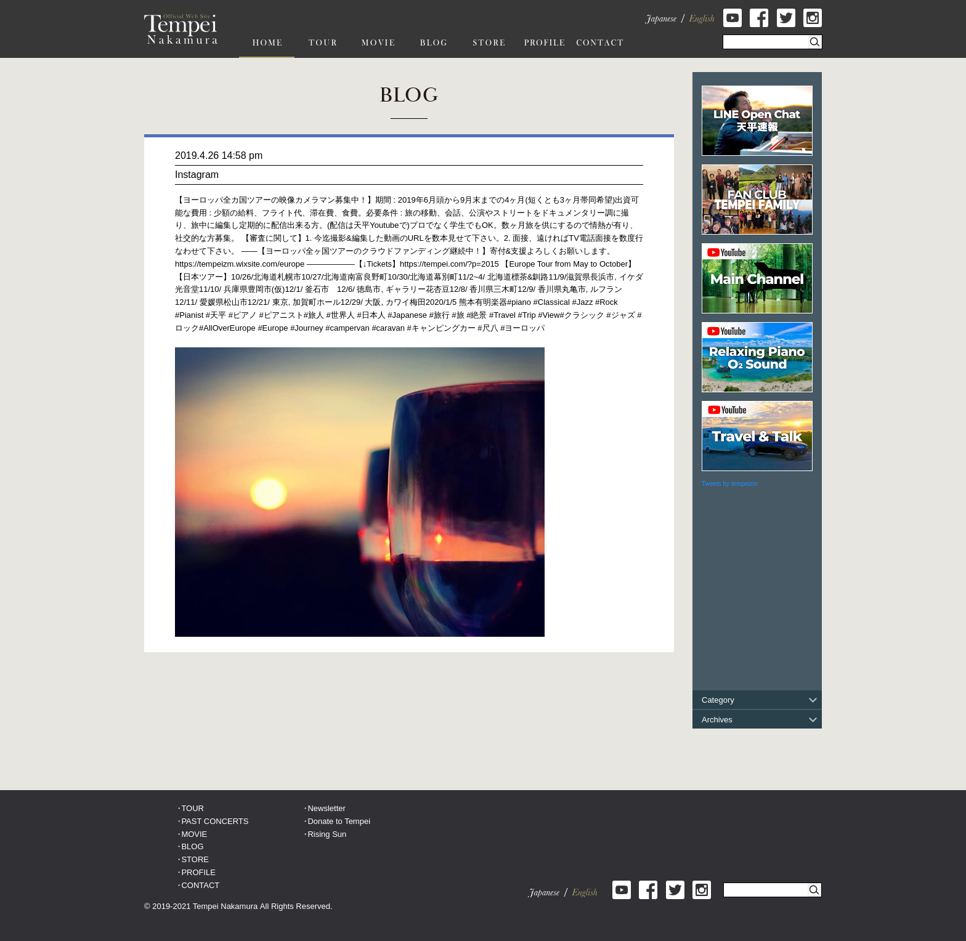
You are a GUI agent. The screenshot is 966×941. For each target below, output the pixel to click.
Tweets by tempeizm (730, 483)
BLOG (192, 846)
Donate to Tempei (338, 821)
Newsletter (326, 808)
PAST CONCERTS (214, 821)
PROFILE (198, 872)
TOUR (192, 808)
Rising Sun (326, 834)
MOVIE (194, 834)
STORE (195, 859)
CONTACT (200, 885)
